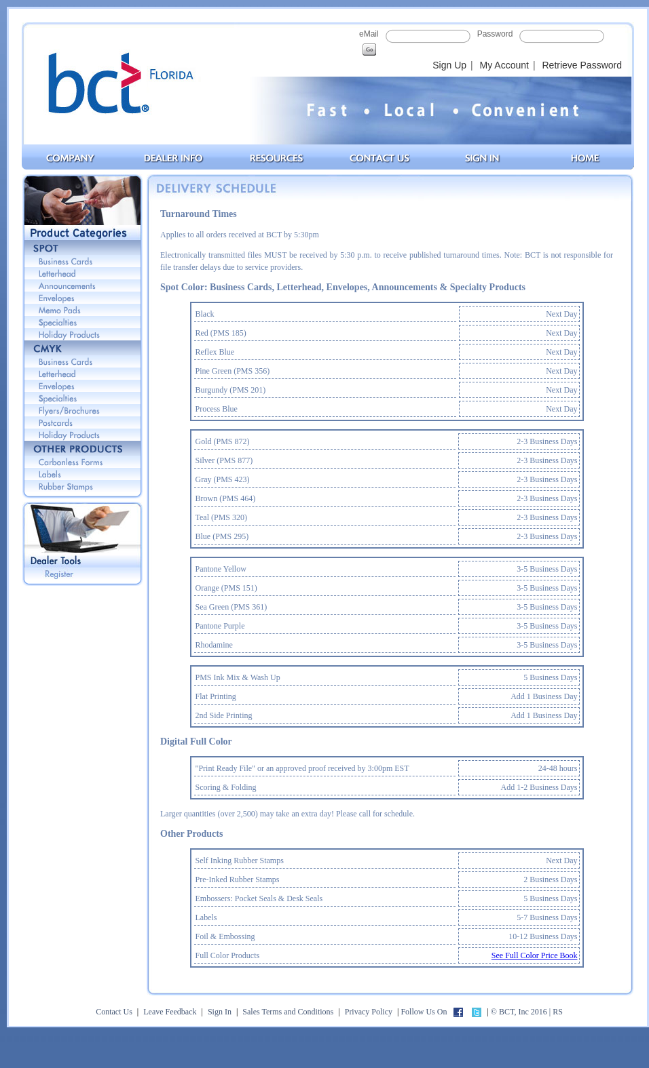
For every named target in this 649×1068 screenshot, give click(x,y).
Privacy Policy (368, 1011)
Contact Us (114, 1011)
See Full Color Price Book (535, 955)
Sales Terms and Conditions (287, 1011)
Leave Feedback (169, 1011)
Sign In (219, 1011)
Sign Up (449, 65)
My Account (504, 65)
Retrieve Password (582, 65)
